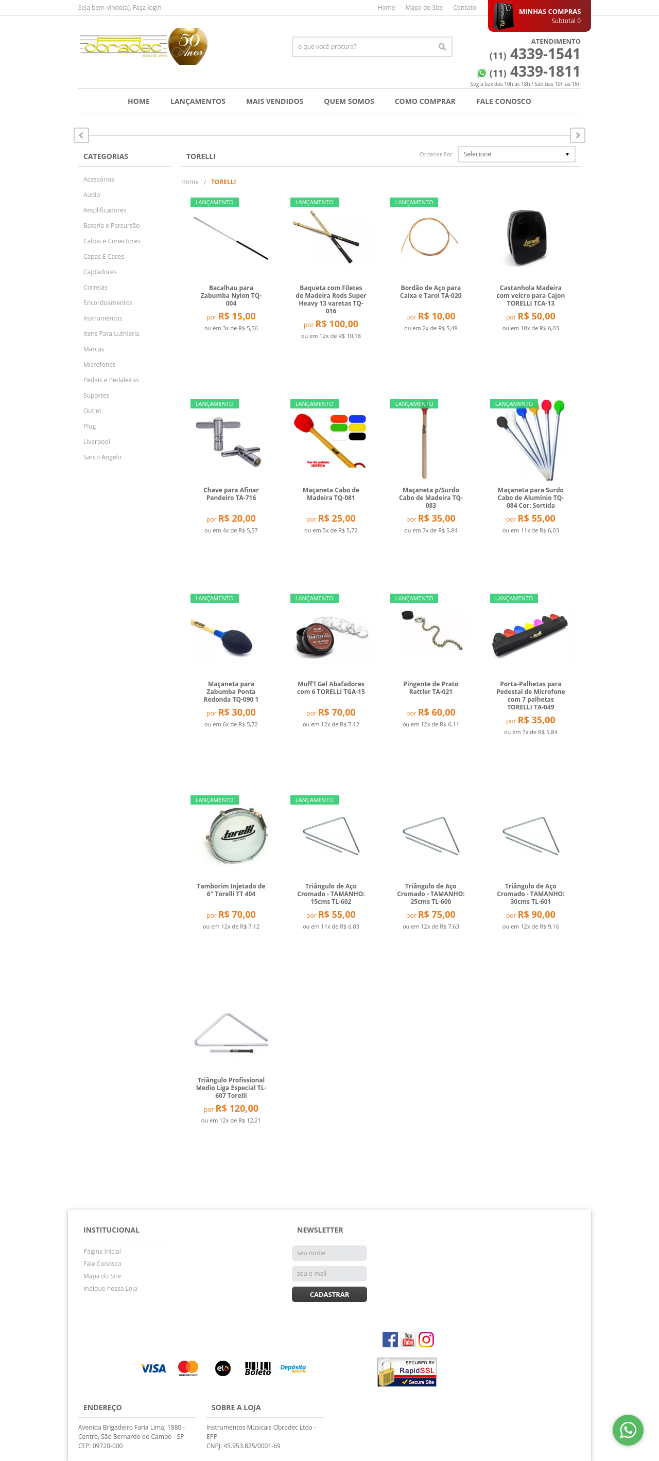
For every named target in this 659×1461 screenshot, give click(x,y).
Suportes (96, 395)
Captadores (99, 272)
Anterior (577, 135)
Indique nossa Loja (110, 1288)
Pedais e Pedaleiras (111, 380)
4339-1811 (535, 71)
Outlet (92, 410)
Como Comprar (425, 101)
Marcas (94, 349)
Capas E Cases (103, 256)
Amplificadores (105, 210)
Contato (464, 7)
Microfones (99, 364)
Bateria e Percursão (111, 225)
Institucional (111, 1230)
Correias (95, 287)
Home (386, 7)
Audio (91, 194)
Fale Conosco (503, 101)
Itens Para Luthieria (111, 333)
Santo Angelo (102, 457)
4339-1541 (535, 53)
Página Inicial (102, 1251)
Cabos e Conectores (112, 241)
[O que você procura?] (442, 47)
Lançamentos (198, 101)
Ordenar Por (436, 154)
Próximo (81, 135)
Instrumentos (102, 318)
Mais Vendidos (274, 101)
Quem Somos (349, 101)
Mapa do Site (424, 7)
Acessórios (98, 179)
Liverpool (96, 441)
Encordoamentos (108, 302)
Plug (89, 426)
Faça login (147, 7)
